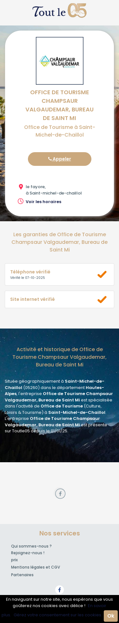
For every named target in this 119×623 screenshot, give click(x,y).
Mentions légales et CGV (35, 567)
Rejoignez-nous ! (27, 553)
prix (14, 560)
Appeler (59, 159)
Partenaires (22, 574)
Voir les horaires (43, 202)
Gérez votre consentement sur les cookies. (58, 615)
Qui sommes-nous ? (31, 546)
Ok (110, 615)
